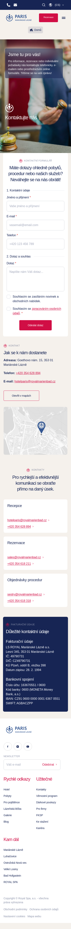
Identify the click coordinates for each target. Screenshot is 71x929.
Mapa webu (34, 916)
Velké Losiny (11, 869)
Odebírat (50, 764)
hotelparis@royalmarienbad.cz (35, 381)
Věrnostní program (46, 795)
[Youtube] (28, 746)
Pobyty (7, 795)
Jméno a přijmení (18, 197)
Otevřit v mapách (21, 395)
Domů (35, 30)
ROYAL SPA (11, 882)
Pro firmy (41, 808)
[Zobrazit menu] (63, 18)
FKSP (39, 815)
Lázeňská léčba (12, 808)
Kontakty (41, 789)
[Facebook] (8, 746)
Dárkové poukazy (46, 802)
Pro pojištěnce (12, 802)
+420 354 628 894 (28, 373)
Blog (6, 821)
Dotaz (10, 263)
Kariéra (40, 828)
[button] (56, 5)
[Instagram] (18, 746)
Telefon (11, 235)
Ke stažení (42, 821)
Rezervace (48, 17)
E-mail (11, 216)
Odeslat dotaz (35, 325)
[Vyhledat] (44, 5)
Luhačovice (10, 856)
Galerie (8, 815)
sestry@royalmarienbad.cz (26, 594)
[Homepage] (19, 17)
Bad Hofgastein (12, 875)
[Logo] (32, 729)
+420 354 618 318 (20, 600)
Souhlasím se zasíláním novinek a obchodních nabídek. (36, 299)
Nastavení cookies (14, 916)
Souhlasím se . (37, 311)
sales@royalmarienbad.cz (25, 557)
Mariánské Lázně (13, 849)
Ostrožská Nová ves (15, 862)
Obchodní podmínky (15, 909)
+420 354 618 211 (20, 563)
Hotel (6, 789)
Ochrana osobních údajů (44, 909)
